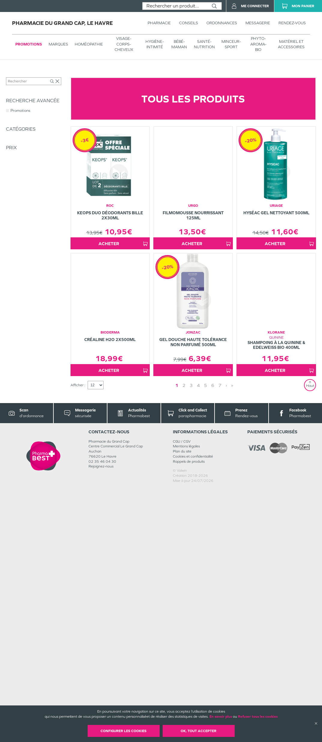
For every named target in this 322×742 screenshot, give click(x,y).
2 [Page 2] (183, 638)
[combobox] (175, 6)
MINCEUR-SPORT (231, 44)
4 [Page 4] (198, 638)
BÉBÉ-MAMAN (179, 44)
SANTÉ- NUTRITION (204, 44)
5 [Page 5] (205, 638)
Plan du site (182, 705)
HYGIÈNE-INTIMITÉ (155, 44)
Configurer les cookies (123, 731)
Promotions (28, 44)
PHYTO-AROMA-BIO (258, 44)
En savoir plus (220, 716)
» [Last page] (232, 638)
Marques (58, 44)
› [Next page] (226, 638)
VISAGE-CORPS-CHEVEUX (124, 44)
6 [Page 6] (212, 638)
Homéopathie (89, 44)
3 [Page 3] (191, 638)
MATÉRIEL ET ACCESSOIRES (291, 44)
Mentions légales (186, 700)
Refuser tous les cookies (258, 716)
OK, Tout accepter (198, 731)
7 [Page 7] (219, 638)
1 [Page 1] (176, 638)
